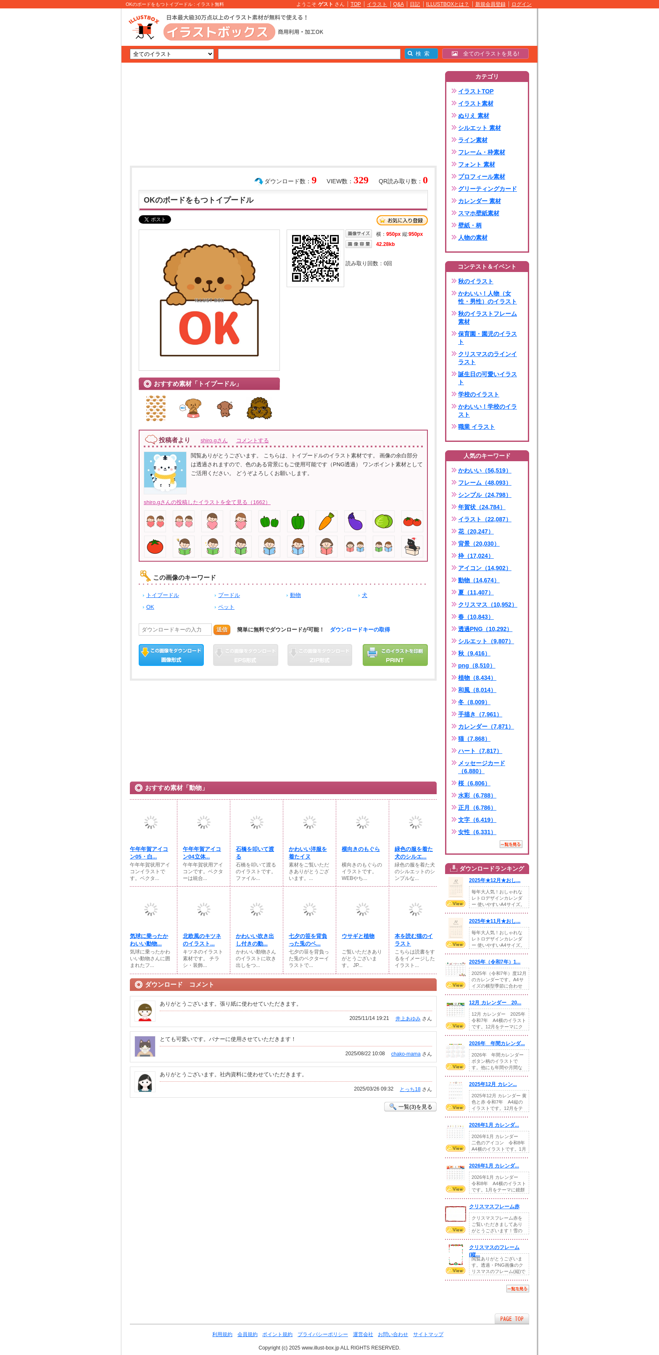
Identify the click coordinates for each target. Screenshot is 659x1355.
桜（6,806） (474, 783)
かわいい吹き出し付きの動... (255, 940)
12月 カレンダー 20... (495, 1003)
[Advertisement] (81, 139)
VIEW (455, 903)
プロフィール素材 (481, 176)
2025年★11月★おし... (494, 921)
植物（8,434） (477, 677)
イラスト (377, 4)
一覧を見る (511, 844)
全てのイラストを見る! (485, 53)
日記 (415, 4)
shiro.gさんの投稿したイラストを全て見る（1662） (207, 502)
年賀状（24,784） (482, 507)
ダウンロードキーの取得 (360, 629)
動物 (295, 595)
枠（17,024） (476, 555)
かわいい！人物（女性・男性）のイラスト (487, 297)
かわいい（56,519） (484, 470)
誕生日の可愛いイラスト (487, 378)
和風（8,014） (477, 690)
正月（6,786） (477, 807)
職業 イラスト (476, 426)
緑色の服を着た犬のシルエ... (414, 853)
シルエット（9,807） (486, 641)
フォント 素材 (476, 164)
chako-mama (406, 1054)
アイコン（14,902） (484, 568)
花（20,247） (476, 531)
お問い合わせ (393, 1334)
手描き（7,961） (480, 714)
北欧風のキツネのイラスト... (202, 940)
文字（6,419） (477, 819)
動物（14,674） (479, 580)
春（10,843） (476, 616)
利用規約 (222, 1334)
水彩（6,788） (477, 795)
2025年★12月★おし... (494, 880)
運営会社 (363, 1334)
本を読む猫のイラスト (414, 940)
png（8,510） (477, 665)
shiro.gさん (213, 440)
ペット (226, 607)
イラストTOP (476, 91)
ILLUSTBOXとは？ (447, 4)
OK (150, 607)
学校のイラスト (478, 394)
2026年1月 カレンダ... (494, 1125)
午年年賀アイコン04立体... (202, 853)
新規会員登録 (490, 4)
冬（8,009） (474, 702)
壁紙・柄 (470, 225)
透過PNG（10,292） (485, 629)
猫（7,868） (474, 738)
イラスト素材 (475, 103)
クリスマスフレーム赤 (494, 1207)
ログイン (521, 4)
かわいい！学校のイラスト (487, 410)
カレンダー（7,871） (486, 726)
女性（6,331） (477, 832)
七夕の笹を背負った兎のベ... (308, 940)
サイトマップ (428, 1334)
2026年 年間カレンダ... (497, 1043)
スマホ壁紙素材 (478, 213)
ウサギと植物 (358, 936)
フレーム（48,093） (484, 482)
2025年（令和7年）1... (494, 962)
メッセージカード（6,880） (481, 767)
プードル (229, 595)
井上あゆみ (408, 1019)
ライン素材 (473, 140)
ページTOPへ (512, 1318)
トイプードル (162, 595)
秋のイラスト (475, 281)
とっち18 (410, 1089)
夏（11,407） (476, 592)
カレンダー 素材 (479, 201)
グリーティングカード (487, 188)
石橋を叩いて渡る (255, 853)
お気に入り (402, 220)
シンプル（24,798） (484, 494)
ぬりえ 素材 (473, 115)
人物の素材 (473, 237)
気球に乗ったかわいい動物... (149, 940)
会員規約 (247, 1334)
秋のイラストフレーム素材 (487, 317)
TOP (356, 4)
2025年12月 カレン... (493, 1084)
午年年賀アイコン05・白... (149, 853)
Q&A (398, 4)
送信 (221, 629)
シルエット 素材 (479, 127)
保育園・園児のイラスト (487, 337)
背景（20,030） (479, 543)
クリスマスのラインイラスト (487, 358)
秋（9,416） (474, 653)
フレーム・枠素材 (481, 152)
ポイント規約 (277, 1334)
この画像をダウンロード (171, 655)
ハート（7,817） (480, 750)
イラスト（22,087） (484, 519)
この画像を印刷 (395, 655)
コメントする (252, 440)
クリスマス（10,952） (487, 604)
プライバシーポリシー (323, 1334)
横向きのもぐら (361, 849)
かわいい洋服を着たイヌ (308, 853)
